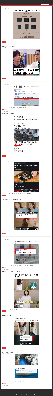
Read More (4, 78)
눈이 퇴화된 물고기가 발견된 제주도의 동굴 (10, 352)
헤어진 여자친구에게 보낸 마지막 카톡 (9, 82)
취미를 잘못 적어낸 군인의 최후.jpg (8, 113)
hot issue (26, 2)
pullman (8, 8)
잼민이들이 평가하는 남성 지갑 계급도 (9, 7)
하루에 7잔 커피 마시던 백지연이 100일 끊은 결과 (11, 271)
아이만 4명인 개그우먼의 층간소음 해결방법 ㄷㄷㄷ (11, 199)
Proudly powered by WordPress (21, 394)
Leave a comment (6, 80)
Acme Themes (35, 394)
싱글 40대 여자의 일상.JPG (7, 315)
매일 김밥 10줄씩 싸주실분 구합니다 (9, 160)
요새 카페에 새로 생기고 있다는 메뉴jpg (9, 237)
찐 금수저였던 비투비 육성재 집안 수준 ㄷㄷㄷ (10, 46)
